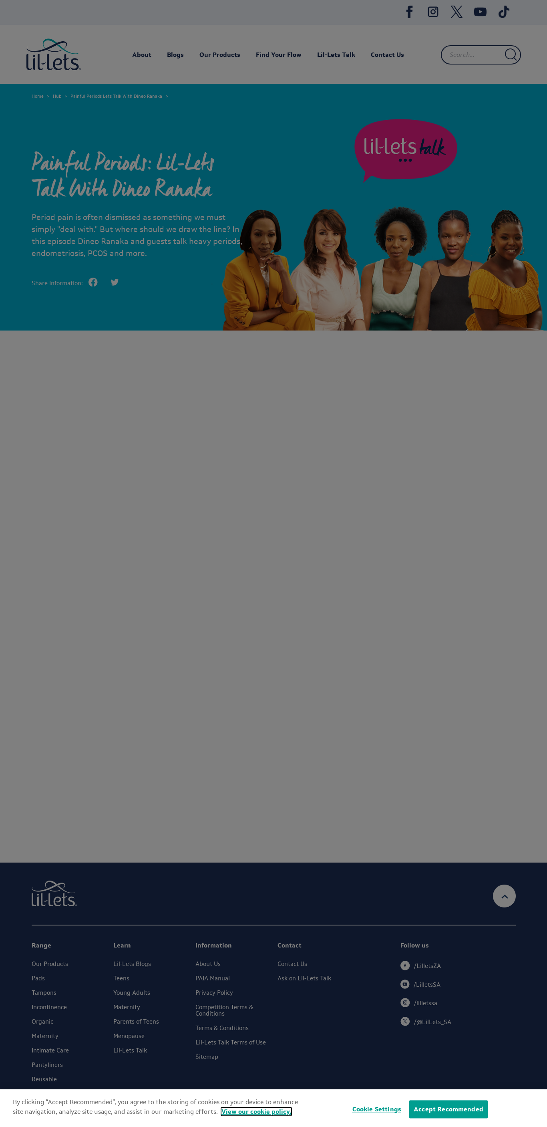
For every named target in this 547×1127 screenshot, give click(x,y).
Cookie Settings (376, 1109)
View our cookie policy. (256, 1111)
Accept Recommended (448, 1109)
